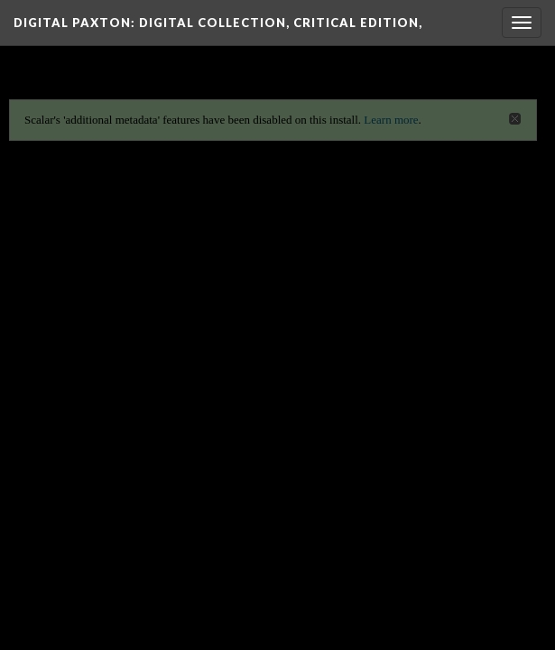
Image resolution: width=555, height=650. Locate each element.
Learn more (391, 119)
